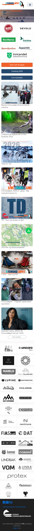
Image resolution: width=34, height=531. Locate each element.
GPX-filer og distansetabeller (13, 247)
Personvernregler (21, 507)
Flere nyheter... (17, 337)
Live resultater (17, 78)
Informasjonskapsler (9, 507)
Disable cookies (17, 525)
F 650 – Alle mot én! (9, 274)
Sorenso (12, 523)
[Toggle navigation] (30, 5)
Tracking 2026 (17, 71)
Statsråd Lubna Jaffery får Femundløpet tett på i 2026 (12, 332)
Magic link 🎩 (17, 528)
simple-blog (28, 523)
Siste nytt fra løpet (17, 65)
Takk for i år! (6, 164)
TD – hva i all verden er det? (12, 220)
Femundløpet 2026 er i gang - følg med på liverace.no (15, 192)
